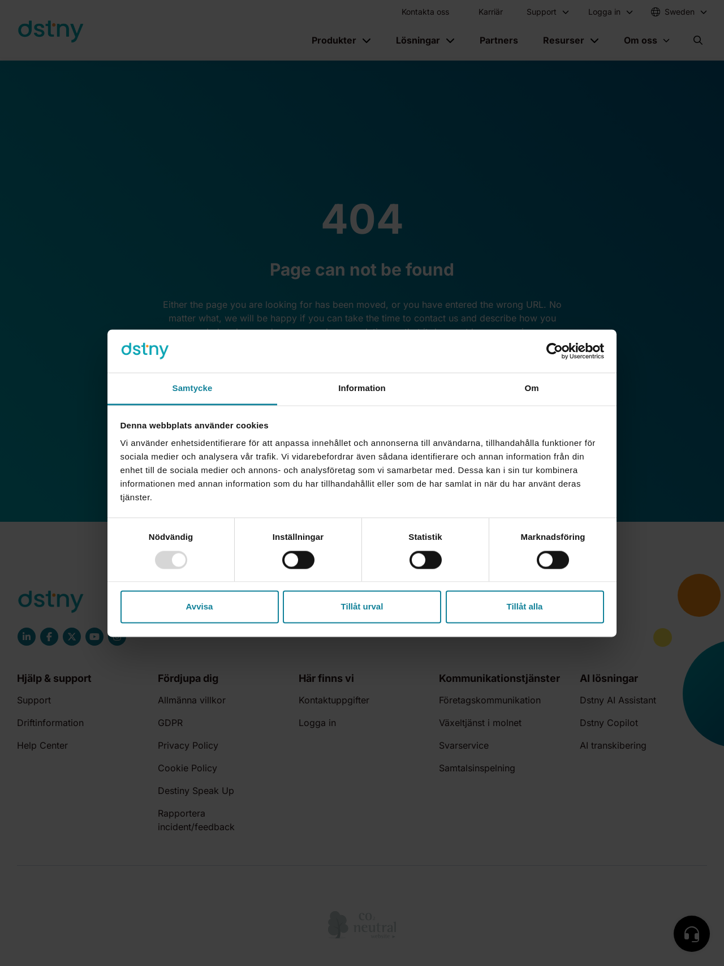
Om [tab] (531, 388)
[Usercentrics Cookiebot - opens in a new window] (554, 350)
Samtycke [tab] (193, 388)
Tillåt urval (362, 607)
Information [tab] (362, 388)
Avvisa (199, 607)
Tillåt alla (525, 607)
